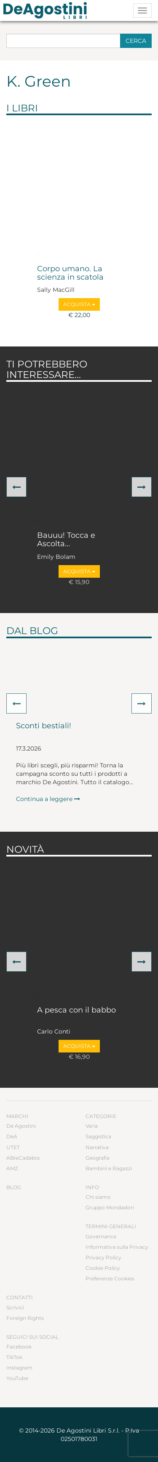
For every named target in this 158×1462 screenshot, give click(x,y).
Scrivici (15, 1307)
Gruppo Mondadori (110, 1207)
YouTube (17, 1378)
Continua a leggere (48, 799)
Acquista (79, 304)
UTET (13, 1147)
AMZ (12, 1168)
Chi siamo (98, 1197)
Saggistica (98, 1136)
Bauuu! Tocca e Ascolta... (66, 539)
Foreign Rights (25, 1318)
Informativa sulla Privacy (117, 1247)
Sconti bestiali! (43, 726)
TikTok (14, 1357)
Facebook (19, 1346)
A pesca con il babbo (76, 1010)
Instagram (19, 1367)
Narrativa (97, 1147)
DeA (11, 1136)
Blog (13, 1187)
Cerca (136, 41)
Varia (92, 1126)
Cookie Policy (103, 1268)
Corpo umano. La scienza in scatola (70, 273)
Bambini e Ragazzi (109, 1168)
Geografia (98, 1158)
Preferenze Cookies (110, 1278)
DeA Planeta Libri (47, 10)
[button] (16, 487)
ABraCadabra (23, 1158)
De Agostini (21, 1126)
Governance (101, 1236)
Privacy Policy (103, 1257)
